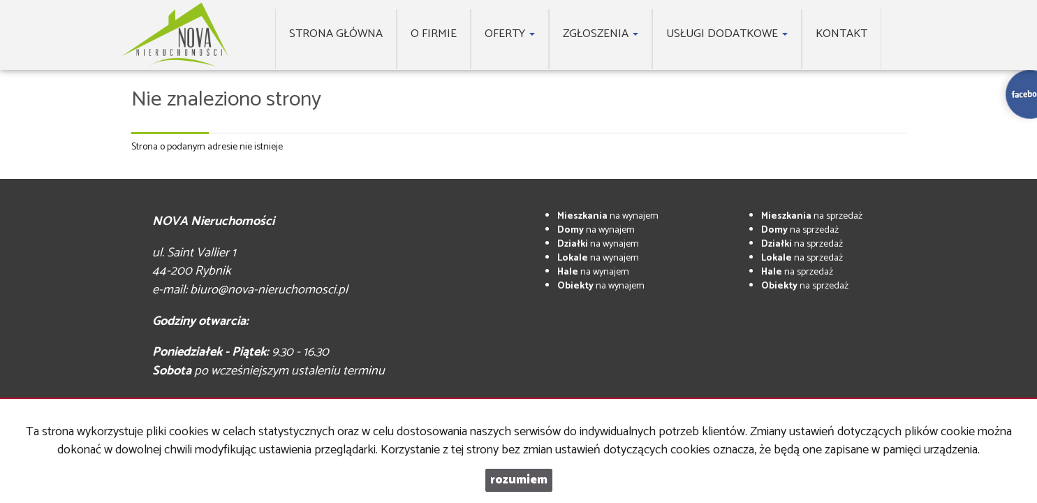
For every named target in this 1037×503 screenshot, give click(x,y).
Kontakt (841, 33)
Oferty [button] (510, 33)
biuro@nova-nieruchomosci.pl (269, 289)
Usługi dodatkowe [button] (727, 33)
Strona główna (336, 33)
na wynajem (608, 216)
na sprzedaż (811, 216)
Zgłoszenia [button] (600, 33)
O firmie (434, 33)
